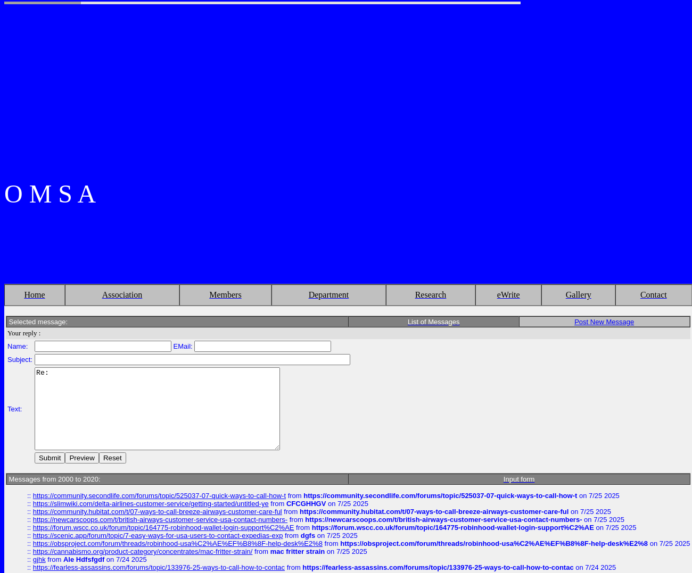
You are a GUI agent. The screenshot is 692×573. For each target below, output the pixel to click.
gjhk (39, 567)
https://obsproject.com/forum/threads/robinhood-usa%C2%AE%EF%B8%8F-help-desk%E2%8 (178, 551)
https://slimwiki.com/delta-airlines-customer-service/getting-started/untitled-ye (151, 512)
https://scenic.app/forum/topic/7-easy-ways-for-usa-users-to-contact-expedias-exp (158, 543)
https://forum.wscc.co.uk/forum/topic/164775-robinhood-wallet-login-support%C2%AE (163, 536)
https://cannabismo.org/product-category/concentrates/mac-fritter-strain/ (143, 559)
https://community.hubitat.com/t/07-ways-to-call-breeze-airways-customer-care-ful (157, 520)
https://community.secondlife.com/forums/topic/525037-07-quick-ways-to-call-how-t (159, 504)
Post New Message (604, 314)
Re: (172, 408)
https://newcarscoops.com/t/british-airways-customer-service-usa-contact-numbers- (160, 528)
